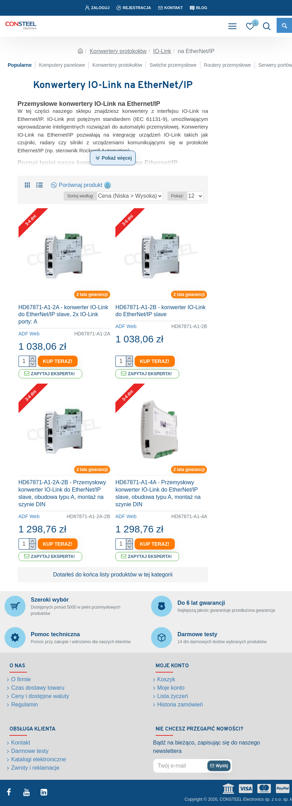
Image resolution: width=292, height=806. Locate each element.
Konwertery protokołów (118, 51)
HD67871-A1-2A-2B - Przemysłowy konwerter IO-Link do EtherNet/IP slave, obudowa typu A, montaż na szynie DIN (62, 493)
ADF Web (29, 333)
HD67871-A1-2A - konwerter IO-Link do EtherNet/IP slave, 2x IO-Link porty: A (63, 314)
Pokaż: (177, 196)
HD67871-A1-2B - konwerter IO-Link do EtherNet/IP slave (160, 311)
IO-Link (162, 51)
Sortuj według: (80, 196)
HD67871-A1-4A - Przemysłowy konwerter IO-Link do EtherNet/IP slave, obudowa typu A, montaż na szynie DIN (158, 493)
